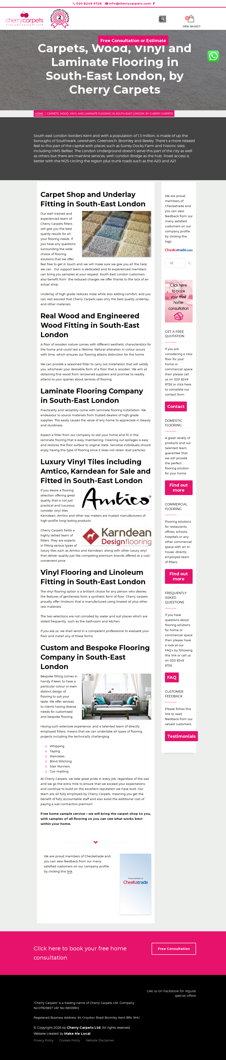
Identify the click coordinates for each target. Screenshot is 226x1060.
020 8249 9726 (89, 3)
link (69, 871)
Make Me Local (77, 1034)
